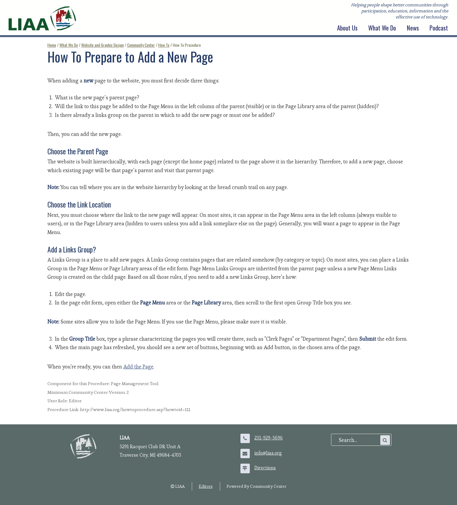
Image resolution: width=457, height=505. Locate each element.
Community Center (141, 45)
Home (51, 45)
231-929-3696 (268, 438)
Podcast (439, 28)
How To (163, 45)
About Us (347, 28)
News (413, 28)
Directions (265, 468)
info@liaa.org (268, 453)
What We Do (382, 28)
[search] (359, 440)
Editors (206, 486)
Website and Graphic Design (102, 45)
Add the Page (138, 366)
